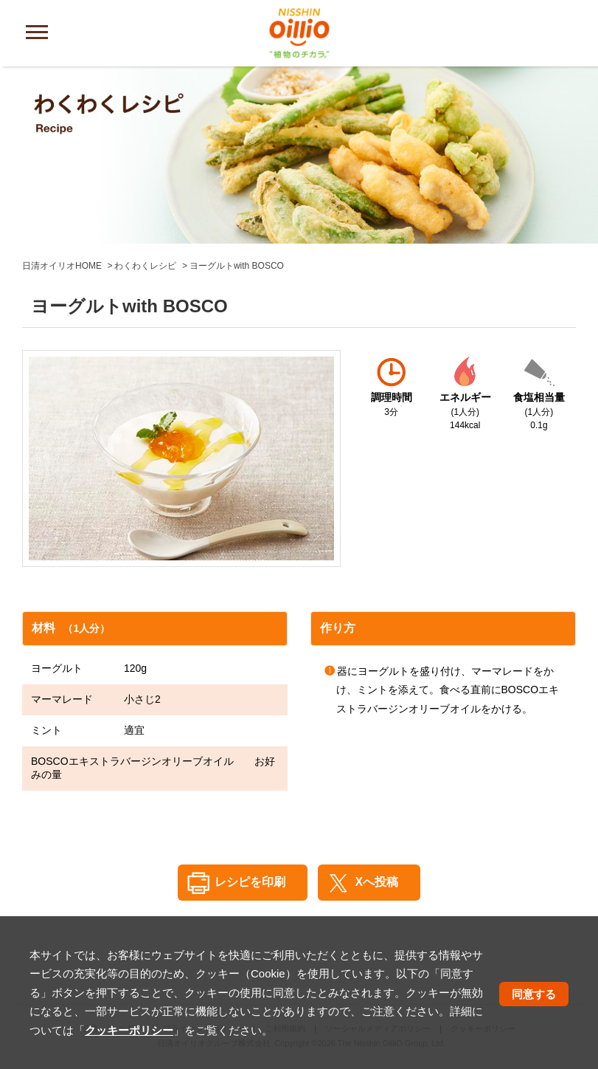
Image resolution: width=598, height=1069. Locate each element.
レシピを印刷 (250, 882)
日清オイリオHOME (62, 266)
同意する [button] (534, 994)
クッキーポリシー (129, 1030)
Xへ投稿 (376, 882)
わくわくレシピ (145, 266)
